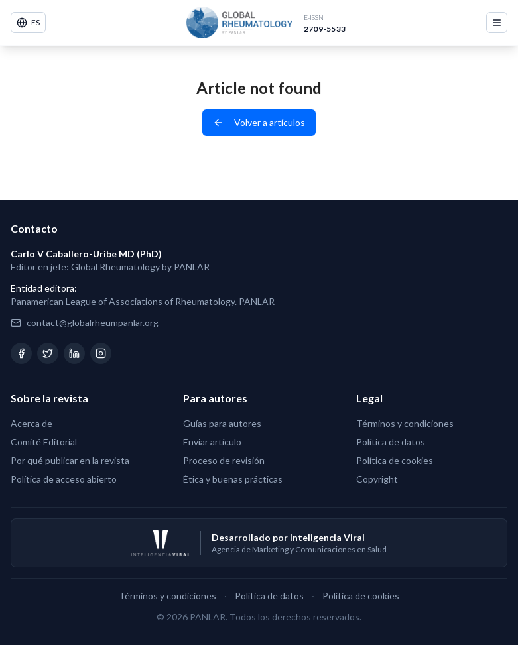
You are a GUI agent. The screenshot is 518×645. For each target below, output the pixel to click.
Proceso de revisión (224, 460)
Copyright (377, 479)
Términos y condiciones (405, 423)
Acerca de (31, 423)
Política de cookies (394, 460)
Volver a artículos (259, 122)
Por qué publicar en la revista (70, 460)
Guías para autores (222, 423)
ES (28, 22)
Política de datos (390, 441)
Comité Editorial (44, 441)
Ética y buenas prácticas (233, 479)
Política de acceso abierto (64, 479)
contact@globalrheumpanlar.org (93, 322)
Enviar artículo (212, 441)
